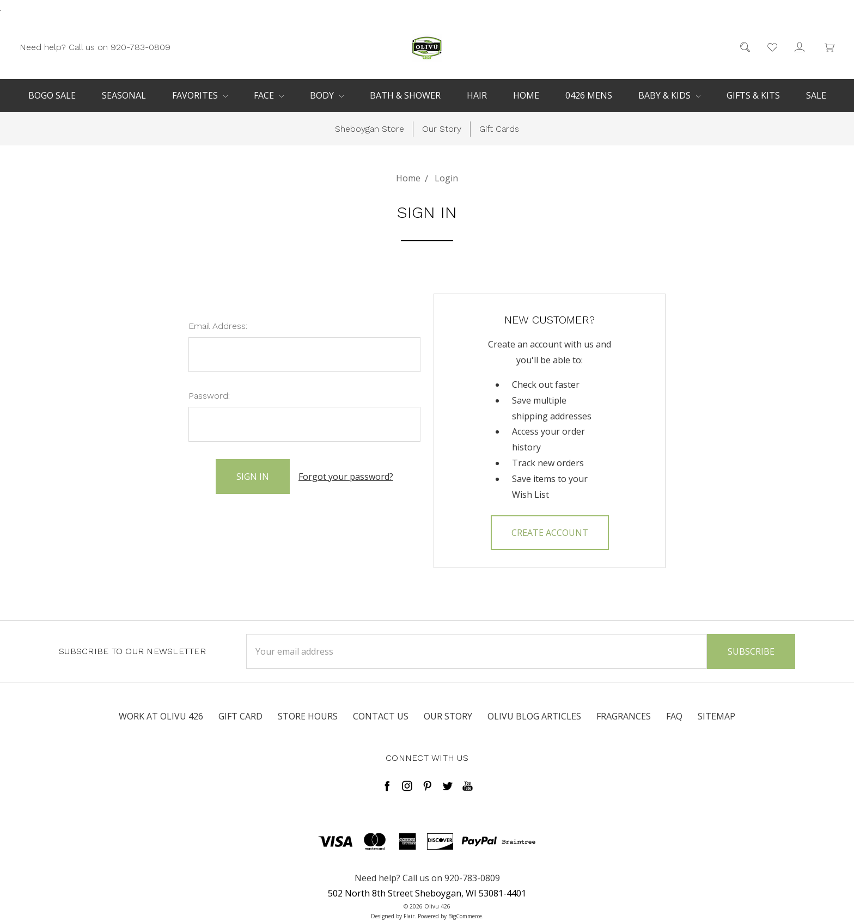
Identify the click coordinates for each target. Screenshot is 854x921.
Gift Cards (499, 129)
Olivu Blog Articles (534, 716)
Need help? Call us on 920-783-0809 (95, 46)
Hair (477, 95)
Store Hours (308, 716)
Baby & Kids (669, 95)
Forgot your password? (345, 477)
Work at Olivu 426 (161, 716)
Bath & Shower (405, 95)
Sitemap (716, 716)
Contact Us (380, 716)
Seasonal (124, 95)
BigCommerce (465, 916)
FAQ (674, 716)
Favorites (200, 95)
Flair (409, 916)
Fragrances (623, 716)
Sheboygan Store (369, 129)
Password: (209, 396)
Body (327, 95)
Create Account (549, 533)
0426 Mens (588, 95)
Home (526, 95)
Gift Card (240, 716)
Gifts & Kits (753, 95)
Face (269, 95)
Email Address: (217, 326)
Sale (816, 95)
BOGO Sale (52, 95)
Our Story (441, 129)
